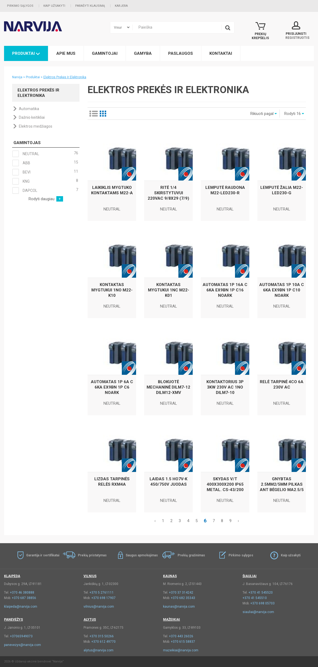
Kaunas (170, 576)
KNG (45, 181)
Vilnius (90, 576)
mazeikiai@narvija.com (180, 650)
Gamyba (143, 53)
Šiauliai (250, 576)
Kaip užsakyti (54, 6)
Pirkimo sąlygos (20, 6)
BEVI (45, 172)
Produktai (26, 53)
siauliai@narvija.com (258, 612)
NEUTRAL (45, 153)
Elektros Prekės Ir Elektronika (64, 77)
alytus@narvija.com (98, 650)
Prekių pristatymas (92, 555)
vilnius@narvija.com (99, 606)
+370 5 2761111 (101, 592)
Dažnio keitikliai (32, 117)
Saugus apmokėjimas (142, 555)
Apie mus (65, 53)
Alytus (90, 619)
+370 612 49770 (103, 642)
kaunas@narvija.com (179, 606)
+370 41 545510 (255, 598)
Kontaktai (220, 53)
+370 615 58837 (183, 642)
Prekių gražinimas (191, 555)
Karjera (121, 6)
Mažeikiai (171, 619)
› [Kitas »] (238, 520)
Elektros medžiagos (35, 126)
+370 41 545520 (260, 592)
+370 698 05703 (262, 603)
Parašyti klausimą (90, 6)
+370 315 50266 (101, 636)
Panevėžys (13, 619)
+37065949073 (21, 636)
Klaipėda (12, 576)
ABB (45, 162)
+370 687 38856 (24, 598)
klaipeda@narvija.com (20, 606)
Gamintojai (104, 53)
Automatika (29, 109)
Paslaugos (180, 53)
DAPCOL (45, 190)
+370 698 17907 (103, 598)
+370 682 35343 (183, 598)
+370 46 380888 (22, 592)
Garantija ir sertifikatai (42, 555)
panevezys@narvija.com (22, 645)
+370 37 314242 (181, 592)
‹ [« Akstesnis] (155, 520)
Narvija (17, 77)
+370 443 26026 (181, 636)
